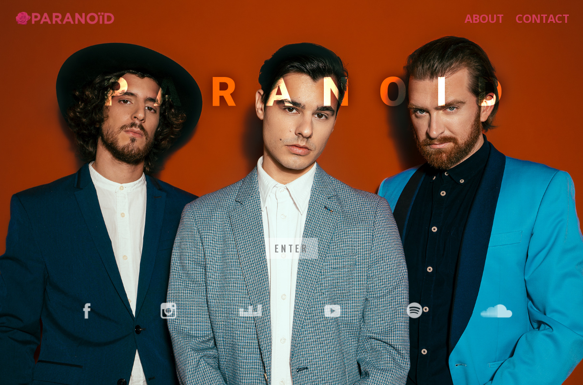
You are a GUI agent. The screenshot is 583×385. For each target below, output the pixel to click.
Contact (542, 20)
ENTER (292, 248)
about (484, 20)
